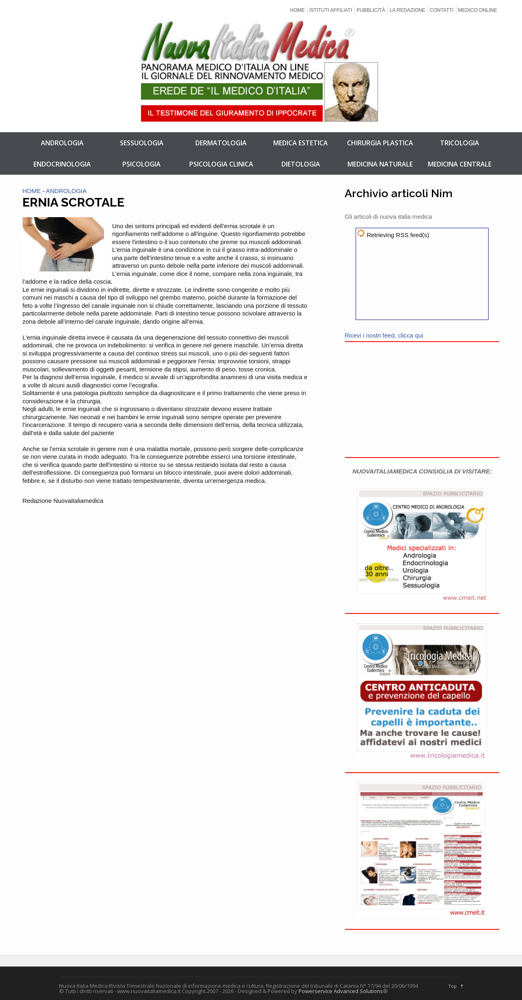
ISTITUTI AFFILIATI (330, 10)
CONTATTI (441, 10)
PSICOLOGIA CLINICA (221, 164)
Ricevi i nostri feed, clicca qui (384, 335)
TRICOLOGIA (459, 142)
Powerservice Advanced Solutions (341, 991)
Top (452, 986)
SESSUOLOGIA (142, 142)
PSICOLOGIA (141, 164)
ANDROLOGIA (62, 142)
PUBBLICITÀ (370, 10)
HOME (297, 10)
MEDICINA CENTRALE (459, 164)
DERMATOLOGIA (221, 142)
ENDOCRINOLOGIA (62, 164)
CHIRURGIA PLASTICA (380, 142)
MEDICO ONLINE (477, 10)
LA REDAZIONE (407, 10)
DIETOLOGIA (300, 164)
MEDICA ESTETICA (300, 142)
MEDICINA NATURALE (380, 164)
